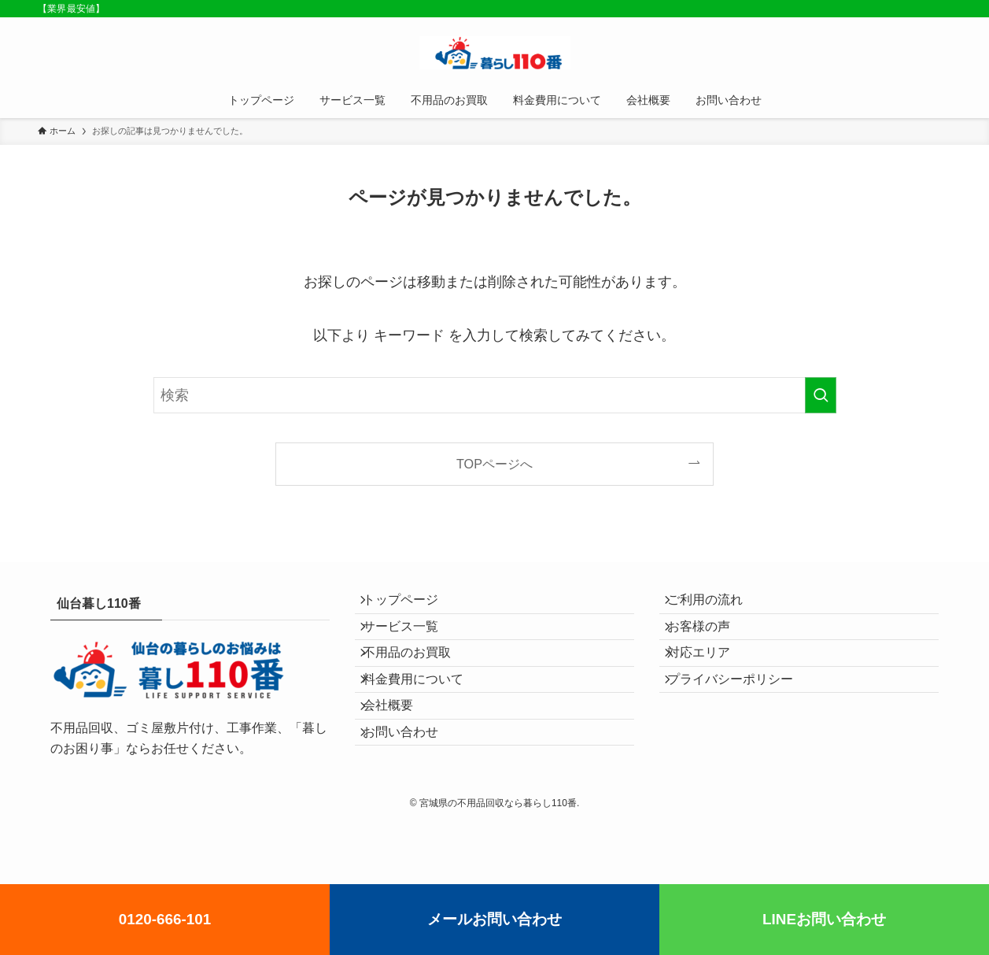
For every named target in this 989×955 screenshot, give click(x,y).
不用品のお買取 (418, 680)
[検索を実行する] (820, 395)
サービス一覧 (411, 642)
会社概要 (399, 754)
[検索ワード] (494, 395)
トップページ (411, 605)
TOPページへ (494, 464)
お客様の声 (709, 642)
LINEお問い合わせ (824, 919)
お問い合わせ (411, 791)
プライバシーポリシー (741, 717)
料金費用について (424, 717)
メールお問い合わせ (494, 919)
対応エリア (709, 680)
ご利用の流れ (716, 605)
